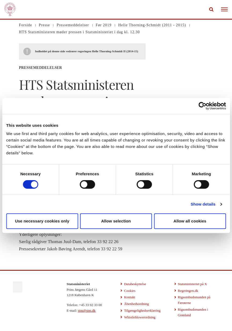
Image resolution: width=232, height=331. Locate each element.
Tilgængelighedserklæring (142, 310)
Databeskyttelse (135, 284)
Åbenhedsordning (136, 304)
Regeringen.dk (188, 291)
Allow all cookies (190, 221)
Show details (203, 204)
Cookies (129, 291)
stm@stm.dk (86, 310)
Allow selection (116, 221)
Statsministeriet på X (192, 284)
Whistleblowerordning (139, 317)
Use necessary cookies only (42, 221)
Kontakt (129, 297)
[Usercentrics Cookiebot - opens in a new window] (202, 106)
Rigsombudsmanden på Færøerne (194, 300)
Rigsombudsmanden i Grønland (193, 312)
